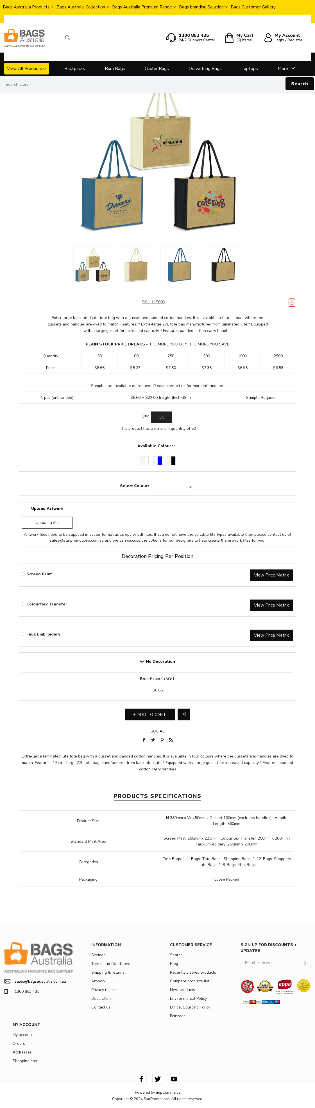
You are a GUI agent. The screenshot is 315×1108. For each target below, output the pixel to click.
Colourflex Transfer (46, 604)
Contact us (100, 1007)
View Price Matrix (271, 575)
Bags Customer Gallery (253, 7)
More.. (284, 68)
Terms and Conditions (110, 963)
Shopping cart (25, 1061)
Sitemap (98, 955)
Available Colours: (156, 446)
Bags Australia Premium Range (142, 7)
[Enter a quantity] (161, 417)
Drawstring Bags (205, 68)
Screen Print (39, 574)
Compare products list (189, 981)
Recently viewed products (193, 972)
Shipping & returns (107, 972)
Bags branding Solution (201, 7)
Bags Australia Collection (80, 7)
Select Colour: (134, 486)
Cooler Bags (157, 68)
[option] (92, 265)
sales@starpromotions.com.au (77, 540)
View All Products (24, 68)
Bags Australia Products (26, 7)
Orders (19, 1043)
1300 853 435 (21, 991)
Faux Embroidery (43, 634)
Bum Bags (115, 68)
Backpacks (74, 68)
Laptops (249, 68)
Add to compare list (184, 714)
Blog (174, 963)
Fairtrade (178, 1016)
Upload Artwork (47, 508)
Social (157, 731)
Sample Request (261, 397)
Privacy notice (103, 989)
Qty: (145, 416)
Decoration (101, 998)
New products (182, 989)
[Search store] (157, 84)
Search (299, 84)
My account (23, 1034)
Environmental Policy (188, 998)
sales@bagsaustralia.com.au (35, 981)
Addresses (22, 1052)
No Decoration (160, 661)
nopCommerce (168, 1092)
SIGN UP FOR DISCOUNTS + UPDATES (269, 947)
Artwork (98, 981)
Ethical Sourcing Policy (190, 1007)
